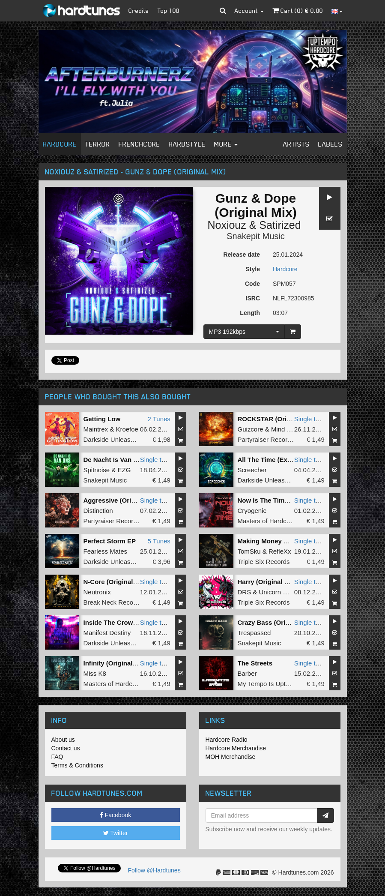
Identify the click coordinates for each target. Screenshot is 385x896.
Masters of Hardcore (267, 520)
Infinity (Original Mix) (115, 663)
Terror (97, 144)
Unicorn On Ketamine (289, 592)
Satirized (280, 225)
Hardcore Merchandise (236, 748)
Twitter (115, 833)
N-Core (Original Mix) (116, 581)
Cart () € (297, 10)
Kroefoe (127, 429)
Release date (241, 254)
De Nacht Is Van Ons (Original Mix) (136, 459)
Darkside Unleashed (112, 439)
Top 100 (168, 10)
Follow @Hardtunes (154, 870)
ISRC (253, 298)
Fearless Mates (106, 551)
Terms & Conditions (77, 765)
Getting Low (102, 419)
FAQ (57, 756)
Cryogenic (252, 510)
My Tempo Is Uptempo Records (283, 683)
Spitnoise (97, 469)
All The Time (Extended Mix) (280, 459)
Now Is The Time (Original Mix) (284, 500)
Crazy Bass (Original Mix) (276, 622)
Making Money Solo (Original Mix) (289, 541)
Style (253, 269)
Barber (247, 673)
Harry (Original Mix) (267, 581)
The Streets (255, 663)
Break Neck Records (113, 602)
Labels (330, 144)
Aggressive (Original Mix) (122, 500)
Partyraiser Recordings (270, 439)
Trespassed (254, 632)
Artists (296, 144)
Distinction (98, 510)
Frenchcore (139, 144)
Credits (138, 10)
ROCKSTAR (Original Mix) (277, 419)
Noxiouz (226, 225)
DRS (244, 592)
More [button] (226, 144)
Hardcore (60, 144)
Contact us (65, 748)
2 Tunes (158, 419)
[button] (222, 10)
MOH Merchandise (231, 756)
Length (250, 312)
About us (63, 739)
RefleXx (280, 551)
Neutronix (97, 592)
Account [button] (249, 10)
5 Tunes (158, 541)
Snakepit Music (256, 236)
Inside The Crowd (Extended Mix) (134, 622)
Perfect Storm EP (110, 541)
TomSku (249, 551)
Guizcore (250, 429)
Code (252, 283)
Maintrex (96, 429)
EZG (124, 469)
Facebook (115, 815)
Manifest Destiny (107, 632)
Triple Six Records (264, 561)
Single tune (310, 419)
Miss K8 (95, 673)
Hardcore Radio (227, 739)
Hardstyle (187, 144)
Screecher (252, 469)
